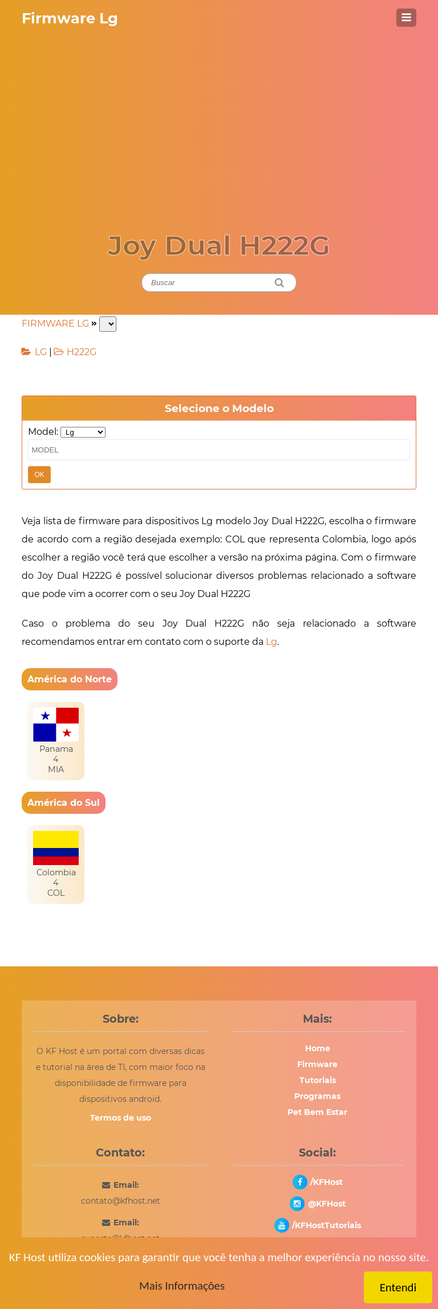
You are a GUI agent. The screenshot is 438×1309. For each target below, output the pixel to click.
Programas (317, 1096)
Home (317, 1048)
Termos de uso (120, 1118)
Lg (271, 641)
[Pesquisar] (280, 282)
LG (41, 352)
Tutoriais (317, 1080)
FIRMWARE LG (55, 323)
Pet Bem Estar (317, 1112)
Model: (43, 431)
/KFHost (326, 1182)
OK (39, 475)
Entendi (398, 1287)
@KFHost (327, 1204)
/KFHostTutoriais (326, 1225)
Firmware (317, 1064)
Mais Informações (182, 1285)
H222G (81, 352)
